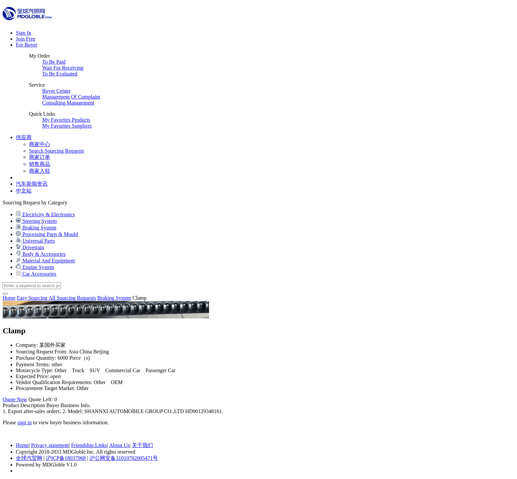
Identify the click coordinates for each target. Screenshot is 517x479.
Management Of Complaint (71, 97)
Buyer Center (56, 91)
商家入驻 (39, 171)
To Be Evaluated (59, 73)
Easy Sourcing (32, 298)
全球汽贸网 (29, 458)
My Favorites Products (66, 120)
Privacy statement (50, 445)
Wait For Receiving (62, 68)
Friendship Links (89, 445)
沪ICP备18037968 (66, 458)
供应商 (24, 137)
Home (22, 445)
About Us (119, 445)
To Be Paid (54, 62)
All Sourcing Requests (72, 298)
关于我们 (142, 445)
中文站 (24, 191)
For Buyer (26, 44)
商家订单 (39, 157)
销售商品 (39, 164)
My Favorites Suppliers (67, 126)
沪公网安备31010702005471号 (123, 458)
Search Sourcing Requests (56, 151)
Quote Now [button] (15, 399)
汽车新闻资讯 (31, 184)
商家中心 (39, 144)
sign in (24, 422)
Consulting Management (68, 102)
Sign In (23, 33)
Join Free (25, 39)
